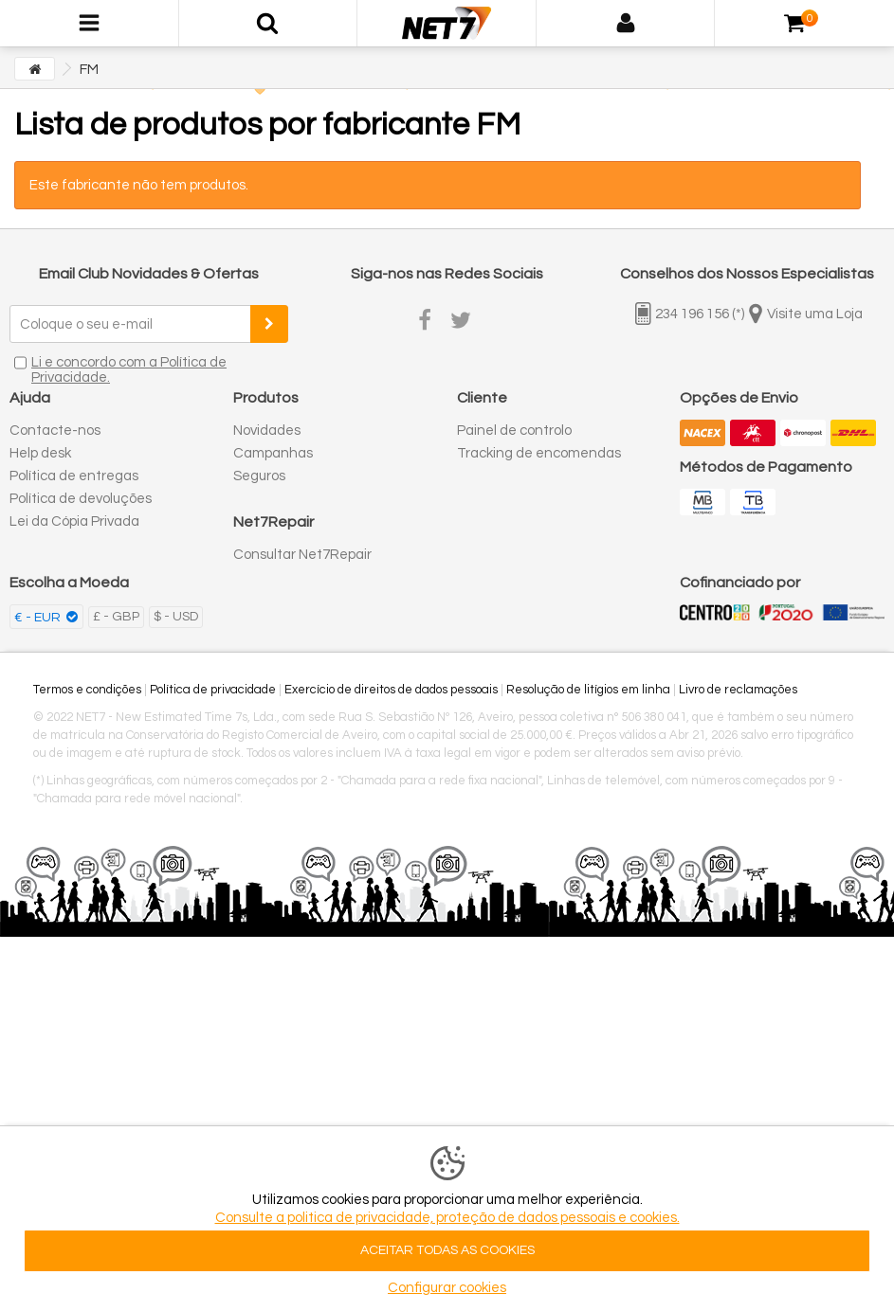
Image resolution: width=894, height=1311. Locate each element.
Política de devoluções (80, 499)
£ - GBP (116, 616)
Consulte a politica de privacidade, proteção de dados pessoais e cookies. (447, 1218)
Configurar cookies (447, 1288)
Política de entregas (73, 476)
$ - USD (176, 616)
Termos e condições (87, 689)
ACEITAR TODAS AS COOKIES (447, 1250)
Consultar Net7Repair (302, 555)
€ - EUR (39, 617)
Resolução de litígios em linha (588, 689)
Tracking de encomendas (539, 453)
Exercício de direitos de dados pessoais (391, 689)
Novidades (267, 430)
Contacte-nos (54, 430)
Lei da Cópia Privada (74, 521)
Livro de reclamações (738, 689)
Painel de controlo (514, 430)
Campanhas (273, 453)
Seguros (259, 476)
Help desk (40, 453)
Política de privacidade (213, 689)
